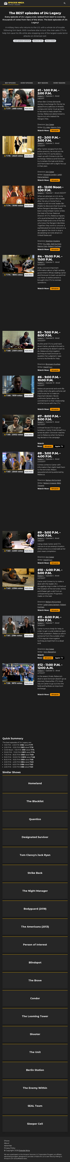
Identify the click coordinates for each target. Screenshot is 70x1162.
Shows (6, 1141)
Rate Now (29, 109)
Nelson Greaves (49, 483)
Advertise (8, 1146)
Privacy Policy (9, 1148)
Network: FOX (37, 41)
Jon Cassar (50, 125)
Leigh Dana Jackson (51, 605)
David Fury (47, 367)
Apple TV (59, 446)
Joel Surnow (56, 244)
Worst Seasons (59, 83)
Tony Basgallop (49, 652)
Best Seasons (43, 83)
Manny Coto (56, 127)
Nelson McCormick (53, 480)
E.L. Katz (46, 127)
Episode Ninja (24, 1151)
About (6, 1143)
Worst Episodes (27, 83)
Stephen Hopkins (53, 241)
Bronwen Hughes (53, 364)
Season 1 (40, 96)
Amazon (55, 131)
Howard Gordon (50, 175)
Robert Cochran (54, 246)
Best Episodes (10, 83)
